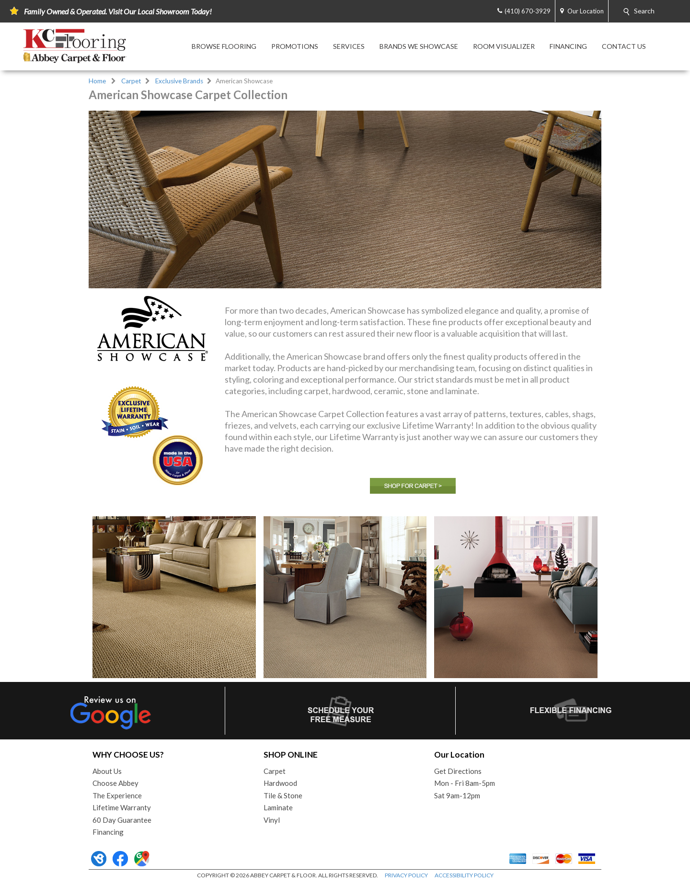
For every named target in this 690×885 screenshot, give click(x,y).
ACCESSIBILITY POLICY (464, 875)
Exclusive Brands (179, 81)
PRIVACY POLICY (406, 875)
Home (97, 81)
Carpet (131, 81)
